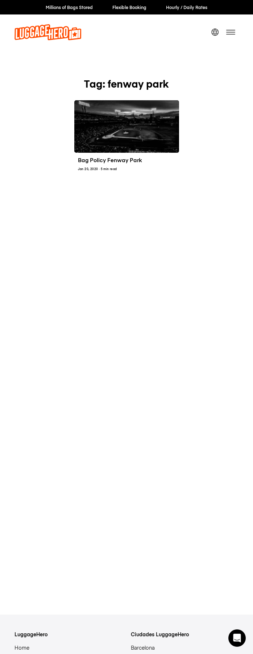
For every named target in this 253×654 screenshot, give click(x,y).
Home (21, 647)
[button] (237, 638)
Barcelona (143, 647)
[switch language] (215, 32)
